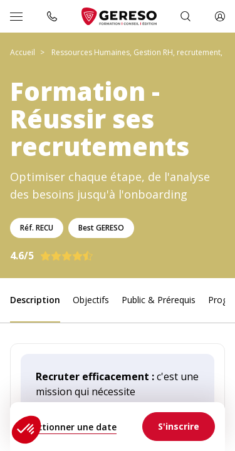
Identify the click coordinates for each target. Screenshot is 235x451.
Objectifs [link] (91, 300)
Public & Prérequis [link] (159, 300)
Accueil (22, 52)
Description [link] (35, 300)
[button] (26, 430)
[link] (178, 426)
